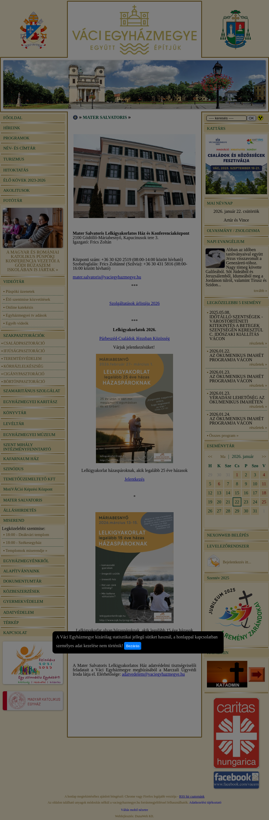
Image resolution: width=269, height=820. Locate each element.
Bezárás (132, 646)
